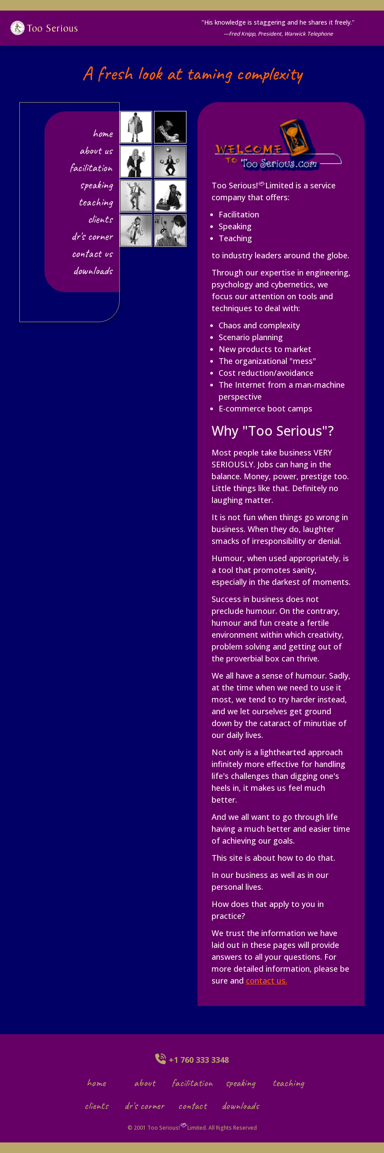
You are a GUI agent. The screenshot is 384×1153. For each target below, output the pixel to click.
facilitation (90, 167)
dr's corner (91, 236)
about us (95, 150)
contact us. (266, 980)
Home (102, 133)
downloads (92, 270)
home (96, 1082)
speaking (96, 184)
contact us (91, 253)
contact (192, 1105)
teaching (95, 202)
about (144, 1082)
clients (100, 219)
